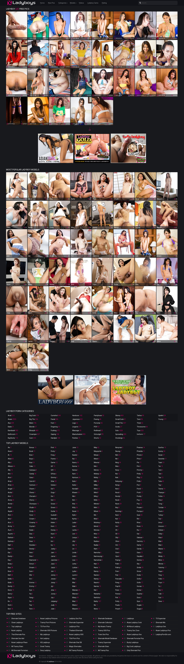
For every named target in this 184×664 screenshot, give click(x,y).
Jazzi (54, 567)
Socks (118, 427)
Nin (117, 459)
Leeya (75, 537)
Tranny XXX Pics (104, 630)
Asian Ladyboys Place (19, 642)
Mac (74, 579)
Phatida (141, 451)
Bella (11, 579)
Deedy (32, 549)
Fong (53, 455)
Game (54, 462)
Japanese (77, 419)
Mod (96, 519)
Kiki (74, 496)
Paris (118, 590)
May (96, 447)
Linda (75, 552)
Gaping (55, 434)
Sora (139, 597)
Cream (32, 519)
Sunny (161, 451)
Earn (31, 571)
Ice (53, 537)
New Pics (51, 3)
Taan (161, 462)
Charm (32, 489)
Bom (10, 605)
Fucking (55, 430)
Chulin (32, 507)
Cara (31, 477)
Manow (75, 594)
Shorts (97, 438)
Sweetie (162, 459)
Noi (117, 474)
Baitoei (11, 537)
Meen (96, 459)
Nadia (97, 545)
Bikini (32, 423)
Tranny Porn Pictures (48, 622)
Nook (117, 500)
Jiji (52, 586)
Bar (10, 552)
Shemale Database (18, 618)
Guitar (54, 511)
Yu (160, 586)
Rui (139, 530)
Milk (96, 481)
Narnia (97, 586)
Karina (75, 466)
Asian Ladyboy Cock (134, 622)
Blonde (33, 427)
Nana (97, 567)
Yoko (161, 579)
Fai (31, 594)
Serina (140, 560)
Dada (31, 530)
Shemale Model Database (107, 638)
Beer (11, 571)
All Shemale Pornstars (19, 650)
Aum (11, 530)
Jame (53, 556)
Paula (118, 605)
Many (75, 597)
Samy (140, 545)
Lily (74, 545)
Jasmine (55, 560)
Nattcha (97, 597)
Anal (11, 415)
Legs (75, 423)
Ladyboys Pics (74, 626)
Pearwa (141, 447)
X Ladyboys (50, 661)
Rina (139, 522)
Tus (160, 519)
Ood (117, 549)
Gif (53, 466)
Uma (160, 522)
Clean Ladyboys (17, 622)
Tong (160, 504)
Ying (161, 575)
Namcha (97, 552)
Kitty (75, 507)
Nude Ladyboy (16, 630)
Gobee (54, 485)
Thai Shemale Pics (18, 634)
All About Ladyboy (133, 626)
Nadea (97, 541)
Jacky (53, 549)
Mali (74, 586)
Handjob (55, 438)
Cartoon (33, 485)
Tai (160, 466)
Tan (160, 474)
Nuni (118, 515)
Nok (117, 477)
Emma (32, 582)
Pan (118, 575)
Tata (161, 481)
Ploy (139, 477)
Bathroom (13, 434)
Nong (118, 485)
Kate (74, 481)
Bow (31, 455)
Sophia (140, 594)
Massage (76, 430)
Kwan (75, 511)
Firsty (53, 451)
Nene (97, 609)
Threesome (142, 427)
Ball (10, 545)
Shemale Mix (160, 622)
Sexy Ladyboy (45, 650)
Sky (139, 564)
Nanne (97, 575)
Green (54, 507)
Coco (32, 515)
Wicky (161, 556)
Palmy (118, 567)
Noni (117, 489)
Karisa (75, 470)
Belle (11, 582)
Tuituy (161, 515)
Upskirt (162, 415)
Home (42, 3)
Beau (10, 564)
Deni (31, 552)
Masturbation (78, 434)
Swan (161, 455)
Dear (32, 541)
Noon (118, 504)
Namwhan (98, 560)
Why (160, 552)
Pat (117, 597)
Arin (10, 515)
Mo (96, 515)
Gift (53, 470)
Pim (139, 466)
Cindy (32, 511)
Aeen (10, 451)
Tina (160, 500)
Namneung (98, 556)
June (75, 447)
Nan (96, 564)
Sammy (141, 541)
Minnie (97, 504)
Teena (161, 489)
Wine (161, 560)
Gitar (54, 481)
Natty (97, 601)
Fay (31, 605)
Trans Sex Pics (103, 634)
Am (10, 474)
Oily (117, 537)
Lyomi (75, 575)
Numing (118, 511)
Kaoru (75, 462)
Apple (10, 511)
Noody (118, 496)
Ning (118, 462)
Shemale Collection (105, 622)
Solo (119, 430)
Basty (10, 556)
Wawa (161, 549)
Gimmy (54, 477)
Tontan (162, 507)
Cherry (32, 500)
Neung (118, 451)
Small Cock (120, 419)
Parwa (118, 594)
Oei (117, 526)
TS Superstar (161, 618)
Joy (53, 597)
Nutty (118, 522)
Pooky (140, 496)
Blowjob (33, 430)
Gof (53, 489)
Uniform (141, 434)
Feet (53, 423)
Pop (139, 500)
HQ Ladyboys (45, 642)
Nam (97, 549)
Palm (118, 564)
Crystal (32, 526)
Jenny (54, 575)
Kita (74, 504)
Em (31, 579)
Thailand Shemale (76, 630)
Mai (74, 582)
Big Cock (34, 415)
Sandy (140, 549)
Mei (96, 466)
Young (162, 419)
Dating (104, 3)
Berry (10, 594)
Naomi (97, 582)
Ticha (161, 496)
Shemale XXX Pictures (48, 630)
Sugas (140, 605)
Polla (139, 481)
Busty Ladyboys (132, 642)
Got (53, 500)
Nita (117, 466)
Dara (32, 537)
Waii (160, 541)
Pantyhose (99, 415)
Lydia (74, 571)
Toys (140, 430)
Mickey (97, 474)
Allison (11, 466)
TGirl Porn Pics (74, 638)
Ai (10, 455)
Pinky (140, 474)
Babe (11, 427)
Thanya (161, 492)
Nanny (97, 579)
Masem (76, 609)
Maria (75, 605)
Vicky (160, 534)
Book (32, 451)
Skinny (119, 415)
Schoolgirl (98, 434)
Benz (11, 590)
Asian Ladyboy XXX (76, 634)
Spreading (120, 434)
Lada (74, 522)
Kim (74, 500)
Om (117, 545)
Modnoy (97, 522)
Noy (117, 507)
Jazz (54, 564)
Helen (54, 522)
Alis (10, 462)
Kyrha (75, 519)
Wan (160, 545)
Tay (160, 485)
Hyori (54, 534)
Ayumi (11, 534)
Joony (54, 594)
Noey (118, 470)
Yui (160, 590)
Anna (11, 500)
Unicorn (162, 526)
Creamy (33, 522)
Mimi (97, 489)
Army (11, 526)
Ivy (53, 545)
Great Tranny (45, 646)
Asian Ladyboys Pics (163, 630)
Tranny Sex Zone (133, 630)
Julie (53, 609)
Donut (32, 564)
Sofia (139, 579)
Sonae (140, 586)
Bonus (32, 447)
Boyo (31, 459)
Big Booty (13, 438)
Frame (54, 459)
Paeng (118, 560)
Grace (54, 504)
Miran (97, 511)
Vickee (161, 530)
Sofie (140, 582)
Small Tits (120, 423)
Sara (140, 552)
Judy (54, 605)
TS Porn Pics (45, 626)
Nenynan (119, 447)
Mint (96, 507)
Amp (10, 481)
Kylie (74, 515)
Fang (31, 597)
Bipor (11, 597)
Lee (74, 534)
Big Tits (33, 419)
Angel (11, 489)
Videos (81, 3)
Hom (54, 526)
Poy (139, 504)
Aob (10, 507)
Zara (161, 601)
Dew (31, 556)
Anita (10, 492)
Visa (160, 537)
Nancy (97, 571)
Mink (97, 500)
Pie (139, 462)
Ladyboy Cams (92, 3)
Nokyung (119, 481)
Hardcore (77, 415)
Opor (117, 556)
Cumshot (56, 415)
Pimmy (140, 470)
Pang (118, 582)
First (53, 447)
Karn (75, 474)
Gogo (53, 492)
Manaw (76, 590)
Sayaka (140, 556)
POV (96, 427)
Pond (140, 489)
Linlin (74, 556)
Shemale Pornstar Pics (135, 638)
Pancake (119, 579)
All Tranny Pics (103, 650)
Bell (10, 575)
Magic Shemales (75, 646)
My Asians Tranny (104, 626)
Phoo (139, 459)
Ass (11, 423)
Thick (140, 423)
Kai (74, 459)
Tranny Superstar (104, 642)
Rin (138, 519)
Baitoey (11, 541)
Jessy (54, 582)
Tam (160, 470)
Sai (138, 534)
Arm (10, 522)
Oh (117, 530)
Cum (32, 438)
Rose (140, 526)
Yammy (162, 567)
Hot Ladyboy (44, 638)
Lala (74, 526)
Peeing (97, 419)
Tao (160, 477)
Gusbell (54, 515)
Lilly (74, 541)
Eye (31, 590)
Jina (53, 590)
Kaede (75, 455)
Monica (97, 530)
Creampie (34, 434)
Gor (53, 496)
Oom (117, 552)
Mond (97, 526)
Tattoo (140, 415)
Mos (96, 537)
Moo (96, 534)
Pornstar (98, 423)
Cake (32, 466)
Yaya (160, 571)
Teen (140, 419)
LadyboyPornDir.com (163, 634)
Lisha (74, 564)
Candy (32, 474)
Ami (10, 477)
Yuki (161, 594)
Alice (11, 459)
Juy (74, 451)
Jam (53, 552)
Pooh (140, 492)
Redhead (98, 430)
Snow (139, 571)
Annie (10, 504)
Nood (118, 492)
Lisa (74, 560)
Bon (10, 609)
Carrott (32, 481)
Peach (118, 609)
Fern (32, 609)
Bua (31, 462)
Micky (97, 477)
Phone (140, 455)
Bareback (13, 430)
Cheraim (33, 496)
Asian (12, 419)
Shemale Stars (103, 646)
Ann (10, 496)
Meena (97, 462)
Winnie (161, 564)
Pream (140, 507)
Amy (11, 485)
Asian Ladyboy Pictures (49, 618)
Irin (52, 541)
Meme (97, 470)
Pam (117, 571)
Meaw (97, 455)
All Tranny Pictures (76, 650)
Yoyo (161, 582)
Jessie (54, 579)
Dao (31, 534)
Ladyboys (130, 618)
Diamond (33, 560)
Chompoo (34, 504)
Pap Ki (118, 586)
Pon (139, 485)
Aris (10, 519)
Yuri (160, 597)
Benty (11, 586)
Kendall (75, 489)
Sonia (139, 590)
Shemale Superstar (76, 622)
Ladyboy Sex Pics (75, 618)
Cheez (32, 492)
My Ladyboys (45, 634)
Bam (11, 549)
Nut (117, 519)
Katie (74, 485)
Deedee (32, 545)
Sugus (140, 609)
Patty (118, 601)
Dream (33, 567)
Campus (33, 470)
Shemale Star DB (75, 642)
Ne (96, 605)
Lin (74, 549)
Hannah (54, 519)
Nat (96, 590)
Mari (75, 601)
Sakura (140, 537)
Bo (10, 601)
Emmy (32, 586)
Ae (9, 447)
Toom (161, 511)
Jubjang (54, 601)
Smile (140, 567)
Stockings (120, 438)
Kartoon (76, 477)
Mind (96, 492)
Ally (10, 470)
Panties (76, 438)
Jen (53, 571)
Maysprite (98, 451)
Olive (117, 541)
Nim (118, 455)
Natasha (97, 594)
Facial (54, 419)
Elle (31, 575)
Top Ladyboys (16, 626)
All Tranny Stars (17, 646)
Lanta (75, 530)
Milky (96, 485)
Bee (10, 567)
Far (31, 601)
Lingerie (76, 427)
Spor (140, 601)
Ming (96, 496)
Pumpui (140, 511)
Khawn (76, 492)
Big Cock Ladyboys (134, 646)
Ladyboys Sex (161, 626)
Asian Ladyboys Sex (134, 634)
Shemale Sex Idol (17, 638)
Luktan (75, 567)
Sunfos (162, 447)
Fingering (55, 427)
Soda (140, 575)
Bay (10, 560)
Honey (54, 530)
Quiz (139, 515)
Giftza (54, 474)
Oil (117, 534)
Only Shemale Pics (134, 650)
